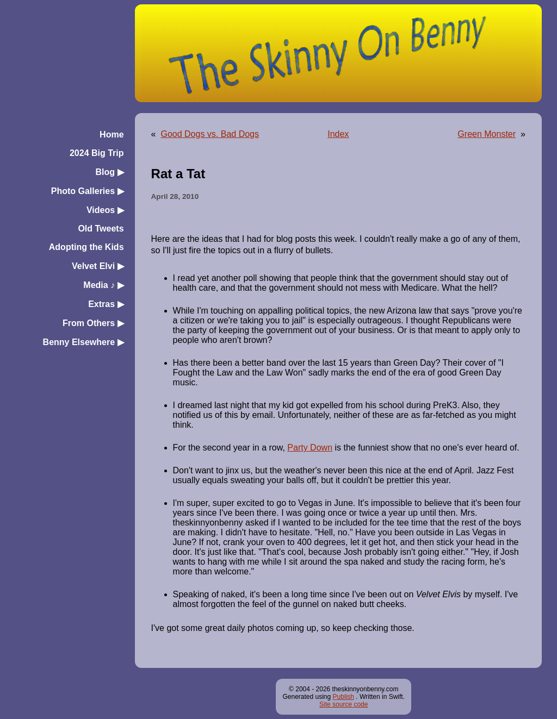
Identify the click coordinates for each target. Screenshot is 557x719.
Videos (105, 210)
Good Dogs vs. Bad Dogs (209, 134)
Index (338, 134)
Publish (343, 697)
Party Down (309, 447)
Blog (110, 172)
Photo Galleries (87, 191)
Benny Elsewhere (83, 342)
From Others (93, 323)
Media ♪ (103, 285)
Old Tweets (100, 228)
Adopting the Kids (86, 247)
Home (111, 134)
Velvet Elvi (98, 266)
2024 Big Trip (97, 153)
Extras (105, 304)
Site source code (343, 704)
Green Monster (486, 134)
